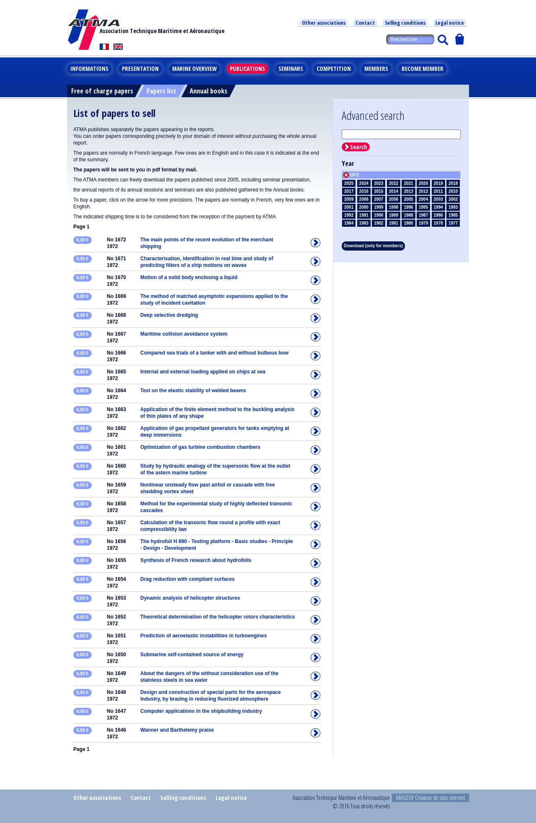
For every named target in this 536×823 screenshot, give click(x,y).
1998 (393, 207)
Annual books (208, 91)
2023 (378, 183)
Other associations (323, 22)
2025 (348, 183)
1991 (363, 215)
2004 (423, 199)
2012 (423, 191)
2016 (363, 191)
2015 (378, 191)
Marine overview (194, 68)
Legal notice (450, 22)
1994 (438, 207)
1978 (438, 223)
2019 (438, 183)
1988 (408, 215)
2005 (408, 199)
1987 (423, 215)
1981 (393, 223)
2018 (453, 183)
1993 (453, 207)
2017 (348, 191)
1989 (393, 215)
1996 (408, 207)
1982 (378, 223)
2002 (453, 199)
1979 (423, 223)
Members (376, 68)
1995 (423, 207)
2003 (438, 199)
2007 (378, 199)
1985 (453, 215)
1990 (378, 215)
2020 (423, 183)
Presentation (140, 68)
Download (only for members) (373, 245)
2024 (363, 183)
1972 (354, 175)
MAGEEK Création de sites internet (430, 798)
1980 (408, 223)
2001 (348, 207)
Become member (422, 68)
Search (358, 147)
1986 (438, 215)
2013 (408, 191)
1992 (348, 215)
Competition (334, 68)
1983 (363, 223)
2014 (393, 191)
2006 (393, 199)
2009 (348, 199)
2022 (393, 183)
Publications (247, 68)
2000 (363, 207)
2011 (438, 191)
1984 (348, 223)
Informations (89, 68)
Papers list (161, 91)
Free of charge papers (102, 91)
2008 (363, 199)
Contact (365, 22)
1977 (453, 223)
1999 (378, 207)
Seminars (290, 68)
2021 (408, 183)
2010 (453, 191)
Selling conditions (405, 22)
